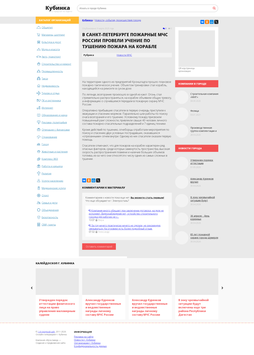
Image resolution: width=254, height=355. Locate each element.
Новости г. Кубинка (84, 339)
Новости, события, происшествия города (118, 20)
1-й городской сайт (46, 331)
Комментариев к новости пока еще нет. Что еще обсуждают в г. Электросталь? (124, 199)
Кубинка (87, 20)
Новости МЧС (124, 55)
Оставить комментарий (99, 246)
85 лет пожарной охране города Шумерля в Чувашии (204, 237)
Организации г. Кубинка (87, 343)
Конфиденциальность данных (90, 346)
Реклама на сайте (83, 336)
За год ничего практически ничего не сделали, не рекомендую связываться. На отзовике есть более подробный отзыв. (125, 227)
